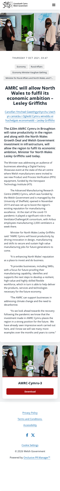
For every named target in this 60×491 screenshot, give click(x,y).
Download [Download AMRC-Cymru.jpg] (30, 391)
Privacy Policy (30, 412)
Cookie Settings (30, 445)
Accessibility (30, 425)
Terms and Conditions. (30, 419)
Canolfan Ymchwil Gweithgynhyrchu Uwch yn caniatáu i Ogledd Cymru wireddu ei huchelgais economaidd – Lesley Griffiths (30, 116)
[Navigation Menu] (53, 4)
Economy (21, 66)
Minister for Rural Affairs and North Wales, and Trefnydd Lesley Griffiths (31, 78)
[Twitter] (33, 435)
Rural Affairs (36, 66)
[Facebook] (27, 435)
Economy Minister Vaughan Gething (29, 72)
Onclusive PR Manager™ (37, 457)
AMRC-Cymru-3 (30, 383)
